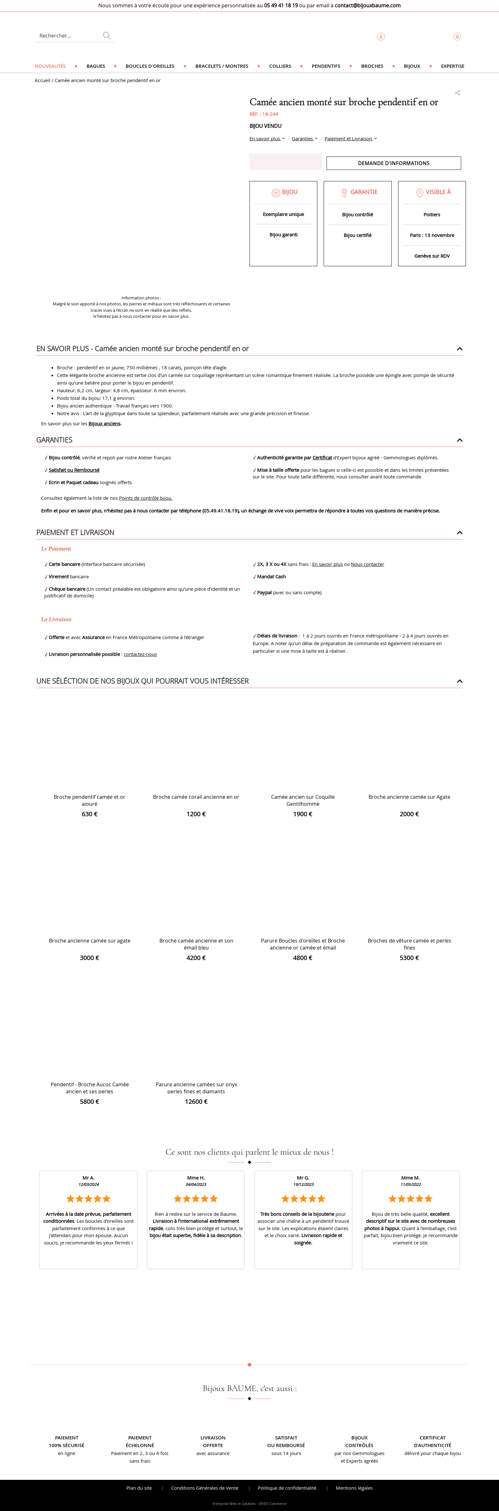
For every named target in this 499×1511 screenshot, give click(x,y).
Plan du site (139, 1488)
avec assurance (212, 1453)
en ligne (66, 1453)
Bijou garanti (284, 234)
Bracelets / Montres (221, 66)
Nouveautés (50, 66)
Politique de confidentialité (287, 1488)
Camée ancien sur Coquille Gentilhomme (303, 800)
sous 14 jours (286, 1453)
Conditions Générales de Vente (204, 1488)
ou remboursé (286, 1445)
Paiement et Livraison (349, 138)
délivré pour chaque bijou (432, 1453)
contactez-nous (140, 654)
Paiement (66, 1437)
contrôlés (359, 1445)
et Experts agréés (359, 1461)
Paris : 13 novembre (432, 235)
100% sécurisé (66, 1445)
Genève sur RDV (432, 256)
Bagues (96, 66)
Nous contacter (367, 564)
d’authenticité (432, 1445)
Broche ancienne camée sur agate (89, 940)
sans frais (140, 1461)
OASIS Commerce (272, 1503)
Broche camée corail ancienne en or (196, 796)
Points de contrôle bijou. (145, 498)
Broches (372, 66)
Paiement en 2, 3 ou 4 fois (139, 1453)
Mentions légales (354, 1488)
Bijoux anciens (104, 423)
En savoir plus (265, 138)
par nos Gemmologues (359, 1453)
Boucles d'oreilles (150, 66)
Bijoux (412, 66)
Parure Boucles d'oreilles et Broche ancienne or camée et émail (303, 944)
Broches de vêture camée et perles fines (409, 944)
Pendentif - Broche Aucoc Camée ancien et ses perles (90, 1088)
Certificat (322, 457)
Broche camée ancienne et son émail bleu (196, 944)
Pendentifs (326, 66)
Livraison (213, 1437)
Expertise (452, 66)
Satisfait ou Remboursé (74, 470)
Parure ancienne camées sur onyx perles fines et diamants (196, 1088)
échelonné (140, 1445)
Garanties (303, 138)
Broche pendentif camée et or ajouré (89, 800)
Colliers (280, 66)
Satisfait (286, 1437)
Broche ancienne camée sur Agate (409, 796)
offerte (213, 1445)
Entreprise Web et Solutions (234, 1503)
